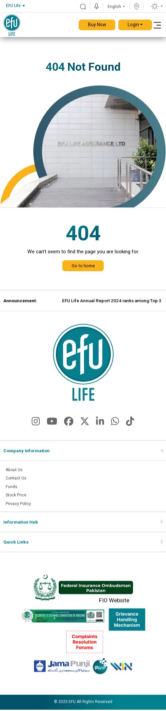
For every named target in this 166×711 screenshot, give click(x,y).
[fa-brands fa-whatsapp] (115, 429)
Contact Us (17, 484)
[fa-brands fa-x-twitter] (84, 429)
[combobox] (15, 6)
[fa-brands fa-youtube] (52, 429)
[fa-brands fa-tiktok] (130, 429)
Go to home (83, 265)
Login (133, 24)
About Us (15, 475)
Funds (12, 493)
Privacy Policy (19, 511)
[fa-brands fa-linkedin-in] (100, 429)
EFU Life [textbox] (13, 5)
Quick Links (16, 549)
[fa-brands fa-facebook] (68, 429)
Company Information (26, 456)
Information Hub (20, 529)
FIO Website (114, 607)
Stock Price (17, 502)
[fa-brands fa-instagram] (36, 429)
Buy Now (97, 24)
